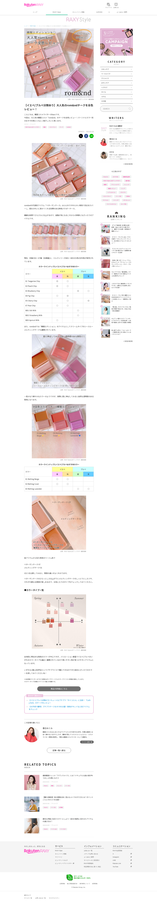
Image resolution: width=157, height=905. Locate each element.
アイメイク (33, 124)
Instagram (116, 857)
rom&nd (69, 127)
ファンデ (115, 200)
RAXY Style (57, 12)
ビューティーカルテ (61, 860)
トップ (35, 12)
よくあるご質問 (122, 12)
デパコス (105, 200)
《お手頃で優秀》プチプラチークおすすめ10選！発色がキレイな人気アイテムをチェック (59, 707)
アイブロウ (63, 829)
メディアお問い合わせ (91, 854)
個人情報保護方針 (72, 883)
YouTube (115, 866)
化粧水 (128, 196)
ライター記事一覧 (87, 742)
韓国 (44, 127)
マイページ (58, 857)
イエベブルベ (52, 127)
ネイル (103, 92)
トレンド (59, 785)
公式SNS (99, 12)
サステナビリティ (54, 898)
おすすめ (115, 177)
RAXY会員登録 (117, 850)
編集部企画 (126, 177)
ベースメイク (105, 74)
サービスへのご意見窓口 (91, 860)
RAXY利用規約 (88, 863)
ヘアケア (104, 87)
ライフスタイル (111, 204)
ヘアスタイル (111, 192)
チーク (61, 127)
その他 (103, 101)
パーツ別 (67, 785)
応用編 (61, 807)
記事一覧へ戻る (59, 750)
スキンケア (105, 69)
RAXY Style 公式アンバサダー (33, 127)
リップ (123, 188)
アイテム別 (54, 829)
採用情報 (94, 883)
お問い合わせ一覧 (40, 898)
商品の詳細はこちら (59, 688)
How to (45, 785)
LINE (114, 860)
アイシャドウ (115, 184)
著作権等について (85, 883)
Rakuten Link (117, 863)
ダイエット (126, 200)
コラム (103, 96)
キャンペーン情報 (78, 12)
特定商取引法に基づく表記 (92, 866)
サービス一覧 (28, 898)
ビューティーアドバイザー (63, 863)
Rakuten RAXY (33, 5)
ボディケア (105, 83)
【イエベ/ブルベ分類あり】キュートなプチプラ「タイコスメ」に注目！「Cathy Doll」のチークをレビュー (59, 701)
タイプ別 (123, 204)
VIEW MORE (128, 164)
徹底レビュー (112, 188)
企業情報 (62, 883)
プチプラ (123, 192)
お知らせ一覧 (88, 850)
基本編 (128, 181)
